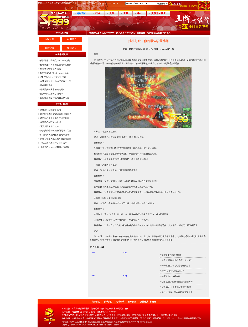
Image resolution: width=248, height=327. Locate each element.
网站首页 (81, 13)
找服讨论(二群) (121, 308)
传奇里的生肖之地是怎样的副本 (54, 118)
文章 (111, 13)
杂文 (139, 13)
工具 (125, 13)
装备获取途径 (46, 85)
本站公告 (66, 308)
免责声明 (75, 308)
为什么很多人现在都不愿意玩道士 (55, 139)
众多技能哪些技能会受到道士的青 (55, 130)
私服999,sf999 (107, 33)
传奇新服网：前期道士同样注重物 (55, 64)
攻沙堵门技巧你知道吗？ (51, 122)
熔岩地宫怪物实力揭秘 (50, 69)
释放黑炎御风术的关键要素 (52, 89)
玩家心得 (49, 39)
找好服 (153, 301)
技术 (97, 13)
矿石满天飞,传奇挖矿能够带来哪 (55, 134)
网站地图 (85, 308)
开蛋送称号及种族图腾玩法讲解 (54, 147)
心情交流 (49, 48)
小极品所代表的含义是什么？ (53, 143)
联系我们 (108, 301)
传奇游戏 (95, 308)
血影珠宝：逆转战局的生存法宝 (54, 98)
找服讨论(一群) (106, 308)
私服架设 (72, 39)
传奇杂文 (72, 48)
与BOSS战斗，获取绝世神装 (53, 77)
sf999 (101, 325)
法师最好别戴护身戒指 (50, 110)
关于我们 (96, 301)
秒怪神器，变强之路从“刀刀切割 (55, 60)
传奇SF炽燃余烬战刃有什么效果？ (55, 114)
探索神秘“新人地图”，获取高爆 (54, 73)
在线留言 (132, 301)
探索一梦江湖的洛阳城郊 (51, 93)
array (93, 252)
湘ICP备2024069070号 (107, 312)
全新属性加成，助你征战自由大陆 (55, 81)
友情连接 (144, 301)
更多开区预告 (158, 13)
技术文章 (120, 33)
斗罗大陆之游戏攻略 (49, 126)
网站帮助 (120, 301)
